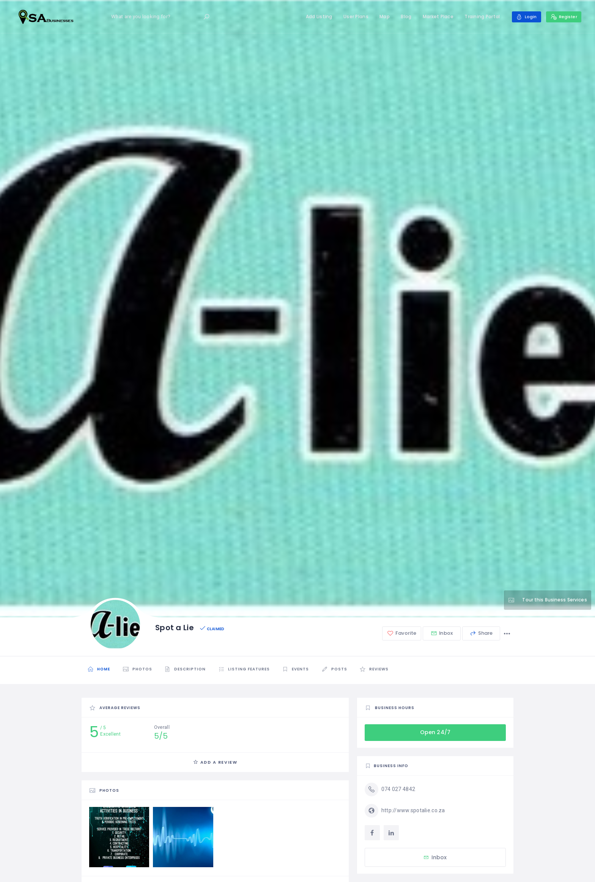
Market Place (435, 16)
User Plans (353, 16)
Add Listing (316, 16)
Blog (403, 16)
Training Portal (479, 16)
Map (382, 16)
